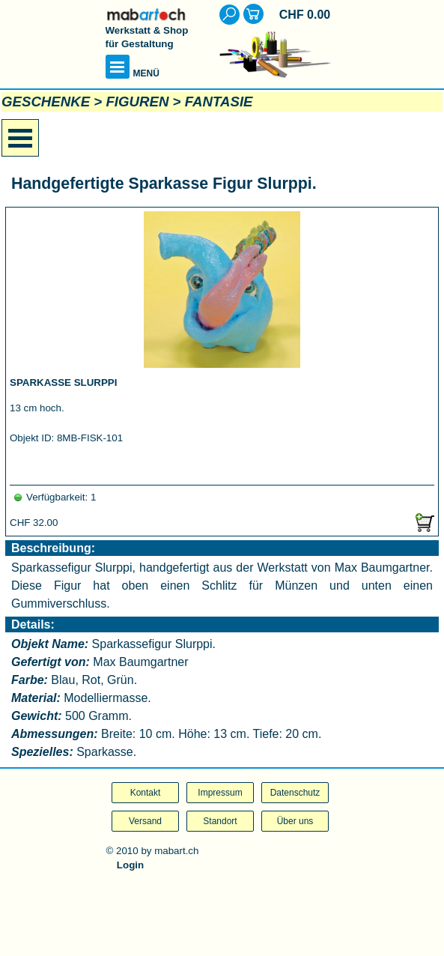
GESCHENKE (45, 101)
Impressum (220, 792)
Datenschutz (295, 792)
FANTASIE (219, 101)
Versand (145, 821)
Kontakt (145, 792)
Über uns (295, 821)
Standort (220, 821)
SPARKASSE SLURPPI (63, 382)
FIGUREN (137, 101)
